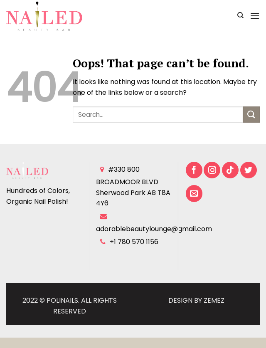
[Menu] (255, 15)
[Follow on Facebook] (194, 170)
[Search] (240, 15)
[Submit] (251, 114)
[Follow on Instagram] (212, 170)
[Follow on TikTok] (230, 170)
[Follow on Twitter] (248, 170)
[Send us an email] (194, 193)
